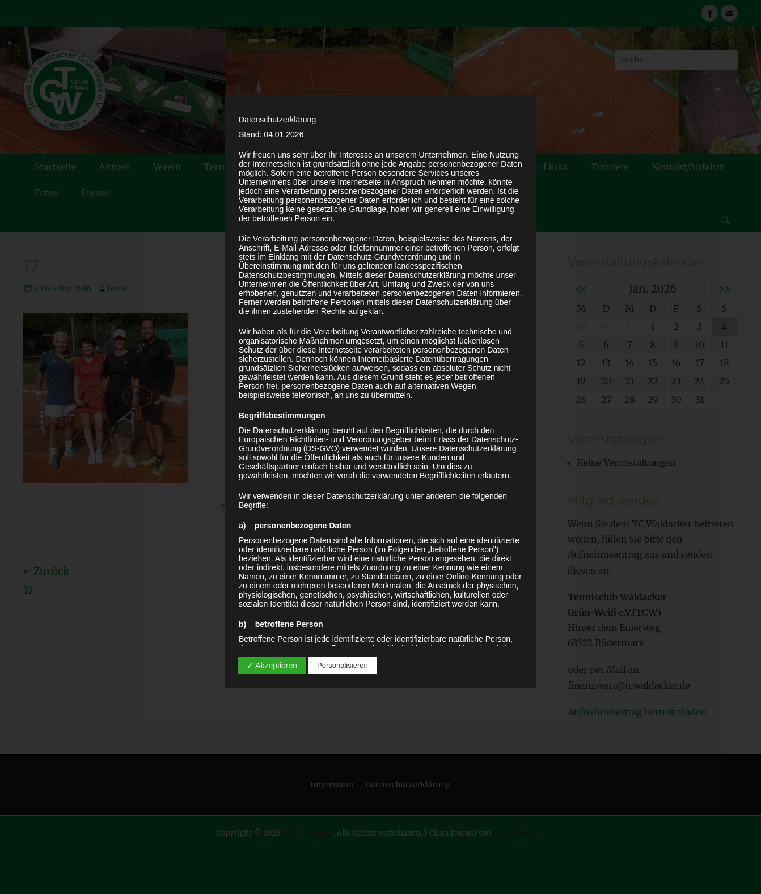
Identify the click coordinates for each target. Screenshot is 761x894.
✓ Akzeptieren (272, 665)
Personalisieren (342, 665)
